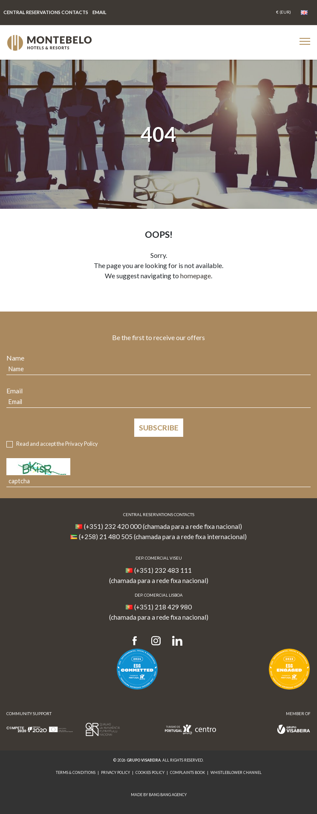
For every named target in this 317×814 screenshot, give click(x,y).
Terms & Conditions (75, 772)
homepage (195, 275)
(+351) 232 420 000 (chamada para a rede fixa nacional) (163, 526)
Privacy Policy (81, 443)
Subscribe (159, 427)
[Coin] (283, 12)
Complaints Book (187, 772)
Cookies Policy (149, 772)
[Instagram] (156, 641)
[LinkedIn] (177, 641)
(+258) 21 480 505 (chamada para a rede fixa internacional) (163, 536)
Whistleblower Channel (236, 772)
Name (15, 358)
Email (14, 391)
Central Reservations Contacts (45, 12)
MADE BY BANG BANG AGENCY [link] (159, 794)
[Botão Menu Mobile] (305, 41)
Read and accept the (57, 444)
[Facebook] (137, 641)
